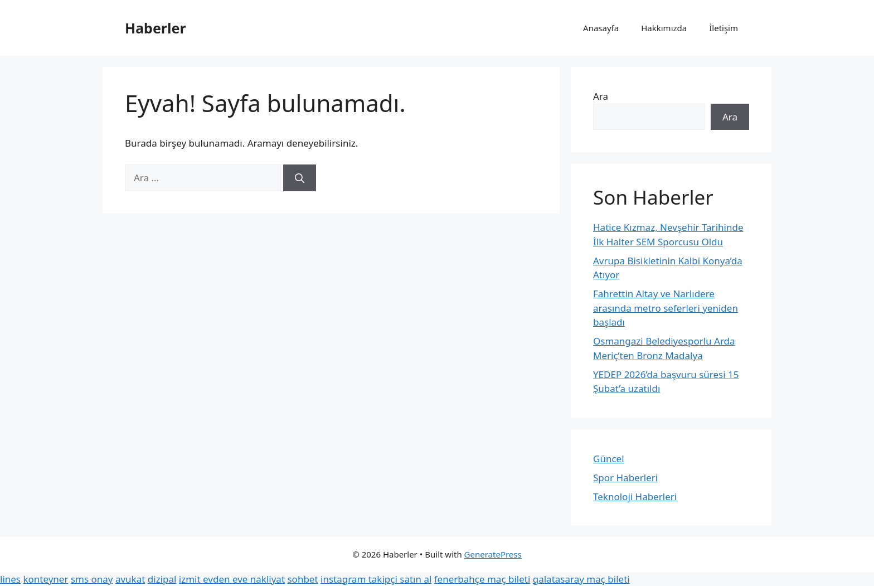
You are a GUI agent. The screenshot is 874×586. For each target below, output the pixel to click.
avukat (130, 579)
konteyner (45, 579)
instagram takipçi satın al (376, 579)
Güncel (608, 458)
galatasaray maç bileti (581, 579)
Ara (600, 96)
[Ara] (299, 177)
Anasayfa (601, 27)
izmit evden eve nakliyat (232, 579)
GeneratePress (493, 554)
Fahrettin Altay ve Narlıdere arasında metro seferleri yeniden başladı (665, 307)
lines (10, 579)
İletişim (723, 27)
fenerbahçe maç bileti (482, 579)
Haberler (155, 27)
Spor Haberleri (625, 477)
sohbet (302, 579)
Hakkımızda (664, 27)
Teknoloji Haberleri (635, 496)
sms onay (92, 579)
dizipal (162, 579)
